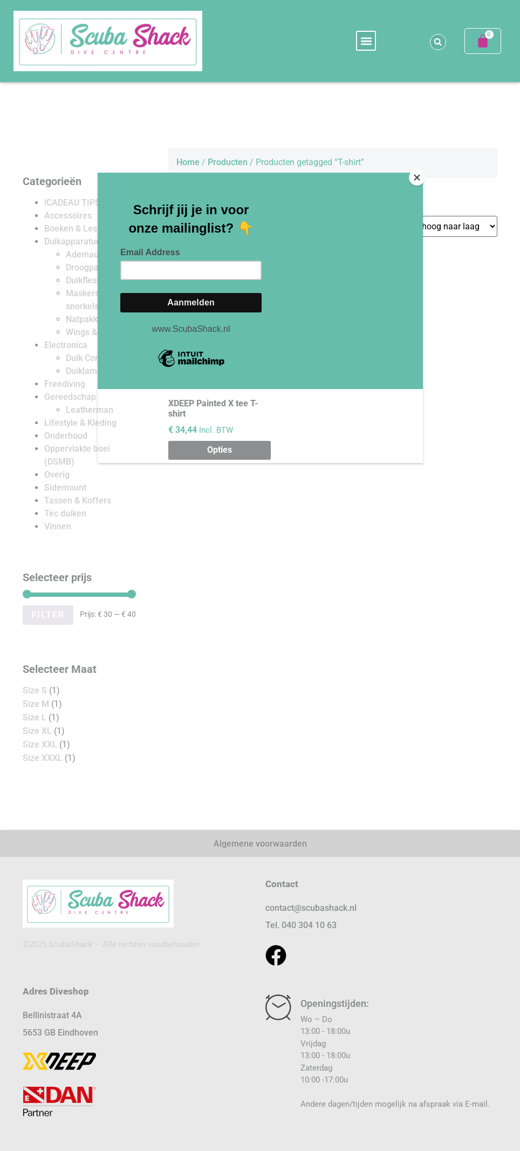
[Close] (420, 175)
